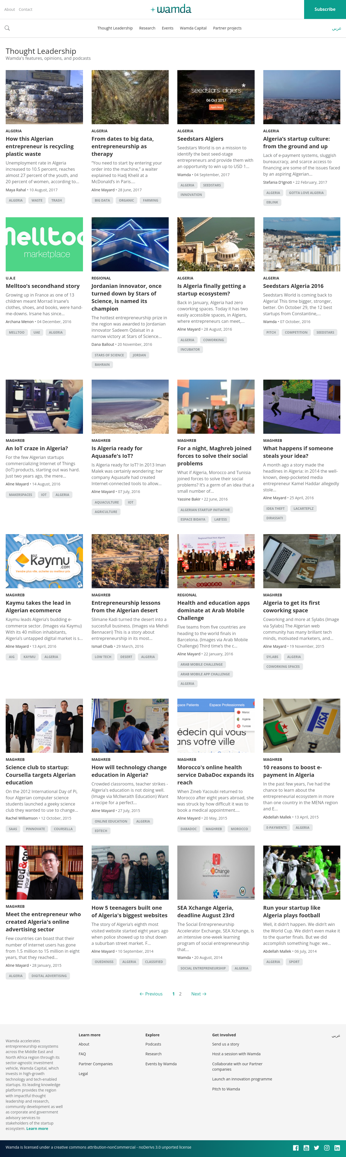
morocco (239, 829)
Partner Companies (96, 1063)
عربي (337, 28)
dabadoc (189, 829)
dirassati (275, 518)
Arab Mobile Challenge (202, 664)
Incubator (190, 349)
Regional (101, 278)
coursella (63, 829)
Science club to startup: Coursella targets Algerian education (41, 775)
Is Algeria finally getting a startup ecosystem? (211, 289)
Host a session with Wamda (236, 1053)
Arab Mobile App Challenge (205, 674)
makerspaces (20, 494)
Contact (25, 9)
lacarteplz (304, 508)
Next (196, 994)
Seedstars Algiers (200, 138)
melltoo (17, 332)
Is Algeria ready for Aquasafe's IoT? (117, 452)
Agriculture (106, 512)
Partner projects (227, 28)
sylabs (272, 657)
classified (154, 961)
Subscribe (325, 9)
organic (126, 200)
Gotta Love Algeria (306, 192)
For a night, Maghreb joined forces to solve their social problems (214, 456)
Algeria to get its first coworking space (291, 606)
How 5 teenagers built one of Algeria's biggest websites (130, 911)
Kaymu (29, 657)
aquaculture (107, 502)
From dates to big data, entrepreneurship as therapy (123, 146)
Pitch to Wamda (226, 1089)
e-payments (277, 827)
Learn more (37, 1128)
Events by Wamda (161, 1063)
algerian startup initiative (205, 510)
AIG (12, 657)
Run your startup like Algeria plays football (292, 911)
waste (37, 200)
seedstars (212, 185)
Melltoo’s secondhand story (43, 286)
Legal (83, 1073)
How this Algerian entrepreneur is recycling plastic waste (40, 146)
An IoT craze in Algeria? (37, 448)
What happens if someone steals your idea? (298, 452)
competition (296, 332)
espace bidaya (193, 519)
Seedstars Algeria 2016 (293, 286)
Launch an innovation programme (242, 1079)
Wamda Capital (193, 28)
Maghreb (15, 440)
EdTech (101, 831)
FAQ (82, 1053)
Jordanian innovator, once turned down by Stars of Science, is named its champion (127, 297)
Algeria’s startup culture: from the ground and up (296, 142)
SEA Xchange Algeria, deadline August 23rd (205, 911)
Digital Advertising (49, 976)
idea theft (276, 508)
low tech (103, 657)
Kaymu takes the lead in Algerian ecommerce (38, 606)
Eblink (272, 202)
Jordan (139, 355)
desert (126, 657)
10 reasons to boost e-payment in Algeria (292, 771)
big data (102, 200)
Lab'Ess (220, 519)
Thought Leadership (115, 28)
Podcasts (153, 1044)
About (9, 9)
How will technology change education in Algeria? (129, 771)
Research (147, 28)
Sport (294, 961)
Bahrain (102, 364)
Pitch (271, 332)
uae (37, 332)
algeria (16, 200)
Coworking (213, 340)
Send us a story (225, 1044)
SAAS (13, 829)
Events (168, 28)
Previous (153, 994)
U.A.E (10, 278)
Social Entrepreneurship (203, 968)
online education (111, 821)
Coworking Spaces (283, 666)
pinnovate (35, 829)
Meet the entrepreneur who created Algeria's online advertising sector (43, 922)
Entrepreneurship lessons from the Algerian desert (126, 606)
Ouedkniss (104, 961)
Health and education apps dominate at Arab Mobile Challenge (213, 610)
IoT (43, 494)
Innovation (191, 194)
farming (150, 200)
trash (56, 200)
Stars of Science (109, 355)
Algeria (14, 130)
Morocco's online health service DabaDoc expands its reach (215, 775)
